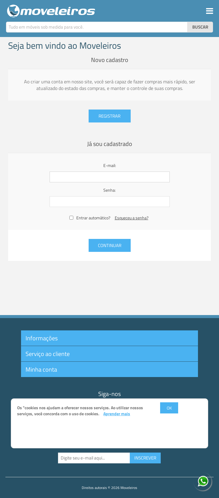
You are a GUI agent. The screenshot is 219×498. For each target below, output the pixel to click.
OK (169, 408)
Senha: (109, 190)
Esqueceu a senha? (131, 218)
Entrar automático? (93, 218)
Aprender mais (116, 414)
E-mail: (109, 165)
